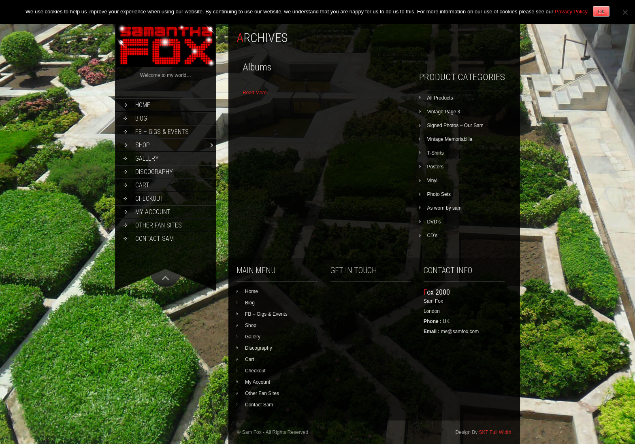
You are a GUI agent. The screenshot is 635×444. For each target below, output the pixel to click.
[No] (625, 12)
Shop (142, 145)
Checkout (149, 198)
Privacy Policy (571, 11)
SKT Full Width (495, 432)
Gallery (147, 158)
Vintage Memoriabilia (449, 139)
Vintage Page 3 (443, 112)
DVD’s (434, 222)
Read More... (257, 93)
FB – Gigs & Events (162, 132)
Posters (435, 167)
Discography (154, 172)
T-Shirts (435, 153)
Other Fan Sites (158, 225)
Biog (141, 118)
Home (142, 105)
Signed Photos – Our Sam (455, 125)
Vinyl (432, 180)
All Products (440, 98)
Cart (142, 185)
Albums (257, 67)
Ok (601, 12)
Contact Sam (154, 238)
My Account (152, 212)
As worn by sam (444, 208)
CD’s (432, 235)
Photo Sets (439, 194)
